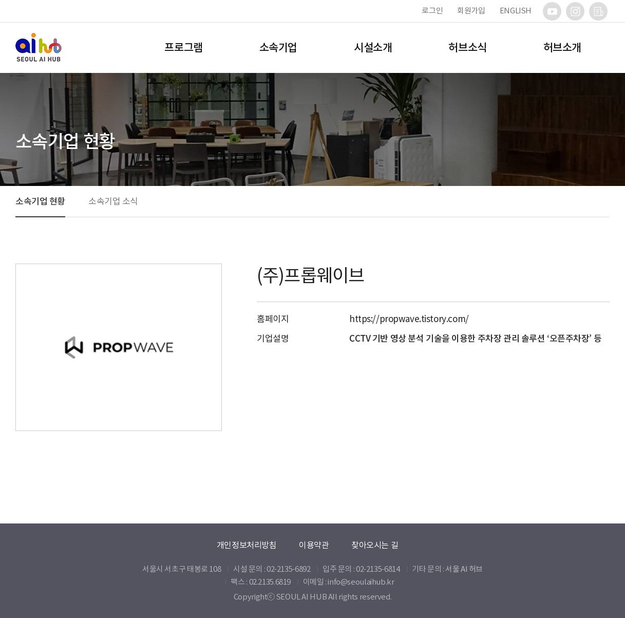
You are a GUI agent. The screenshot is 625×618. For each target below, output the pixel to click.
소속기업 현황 (40, 201)
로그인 (432, 10)
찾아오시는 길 (374, 545)
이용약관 (314, 545)
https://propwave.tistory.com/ (409, 319)
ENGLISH (516, 10)
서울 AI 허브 (464, 569)
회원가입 (471, 10)
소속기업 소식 (113, 201)
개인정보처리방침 (247, 545)
